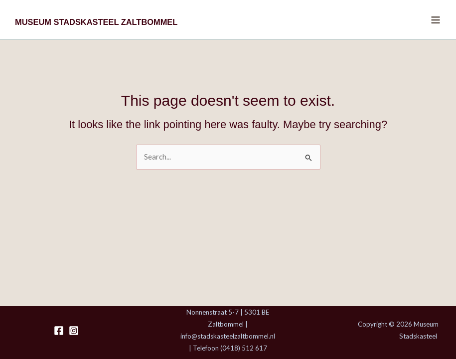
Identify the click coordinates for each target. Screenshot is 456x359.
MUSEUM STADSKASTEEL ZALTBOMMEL (96, 21)
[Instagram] (74, 331)
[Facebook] (59, 331)
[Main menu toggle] (435, 19)
